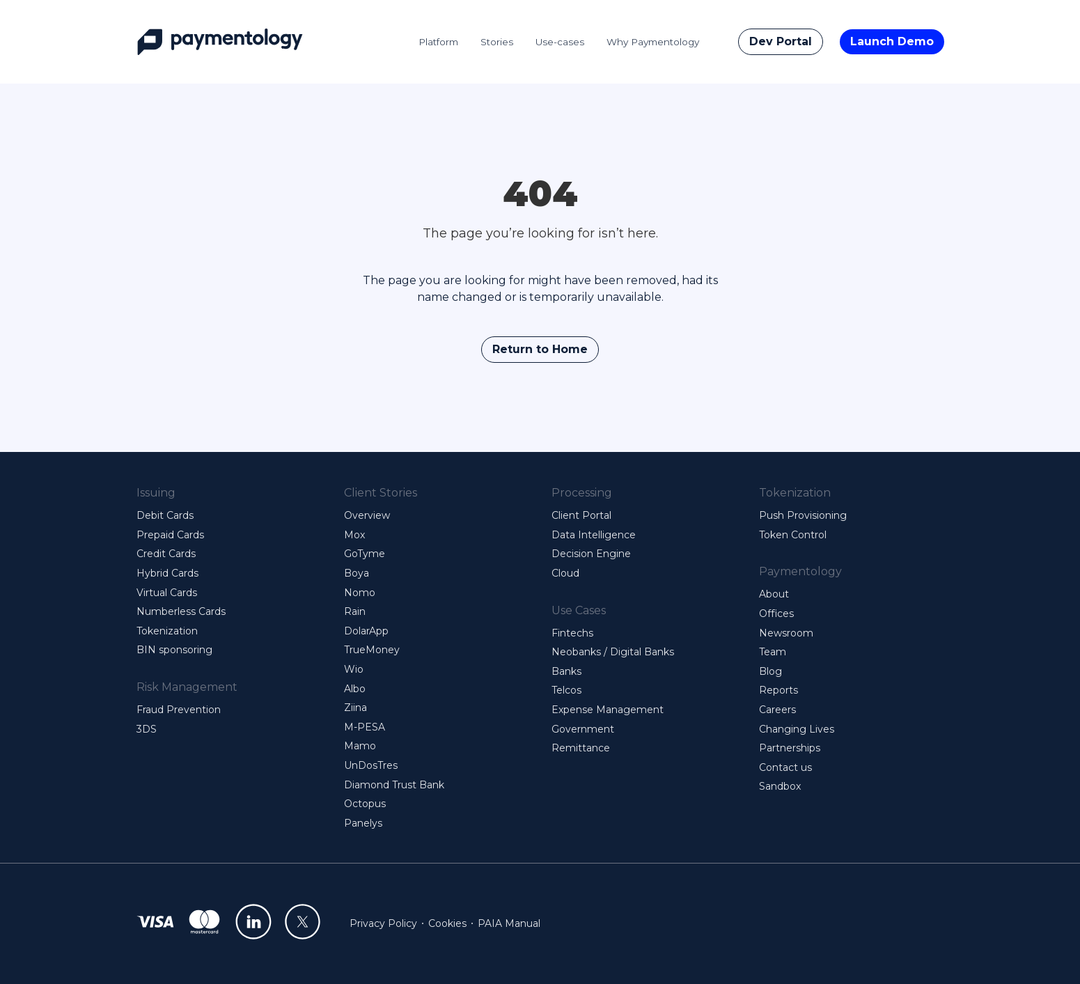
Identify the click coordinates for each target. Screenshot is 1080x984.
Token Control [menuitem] (793, 535)
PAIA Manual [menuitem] (509, 923)
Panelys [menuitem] (363, 823)
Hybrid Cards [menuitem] (167, 573)
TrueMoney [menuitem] (372, 649)
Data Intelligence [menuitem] (593, 535)
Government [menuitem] (582, 729)
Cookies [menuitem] (447, 923)
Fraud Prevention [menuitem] (178, 709)
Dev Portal (780, 41)
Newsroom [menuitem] (786, 633)
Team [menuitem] (772, 652)
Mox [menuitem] (354, 535)
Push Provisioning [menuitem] (803, 515)
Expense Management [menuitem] (607, 709)
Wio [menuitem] (353, 669)
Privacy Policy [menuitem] (383, 923)
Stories (496, 41)
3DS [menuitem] (146, 729)
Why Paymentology (652, 41)
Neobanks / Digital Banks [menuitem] (612, 652)
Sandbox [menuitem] (780, 786)
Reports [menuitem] (778, 690)
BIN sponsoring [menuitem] (174, 649)
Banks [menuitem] (566, 671)
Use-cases (559, 41)
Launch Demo (892, 41)
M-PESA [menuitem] (364, 727)
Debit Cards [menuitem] (165, 515)
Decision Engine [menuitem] (591, 553)
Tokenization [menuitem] (167, 631)
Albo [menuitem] (355, 688)
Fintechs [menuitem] (572, 633)
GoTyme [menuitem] (364, 553)
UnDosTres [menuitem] (371, 765)
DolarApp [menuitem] (366, 631)
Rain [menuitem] (355, 611)
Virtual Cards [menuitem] (166, 592)
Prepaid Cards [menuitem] (170, 535)
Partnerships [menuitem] (789, 748)
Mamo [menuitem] (360, 746)
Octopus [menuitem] (365, 803)
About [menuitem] (774, 594)
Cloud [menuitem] (565, 573)
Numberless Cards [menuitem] (181, 611)
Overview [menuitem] (367, 515)
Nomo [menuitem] (359, 592)
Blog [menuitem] (770, 671)
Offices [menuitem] (776, 613)
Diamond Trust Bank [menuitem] (394, 785)
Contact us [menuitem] (785, 767)
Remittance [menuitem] (580, 748)
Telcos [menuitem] (566, 690)
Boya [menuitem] (356, 573)
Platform (438, 41)
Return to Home (540, 349)
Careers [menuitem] (777, 709)
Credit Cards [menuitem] (166, 553)
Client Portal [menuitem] (581, 515)
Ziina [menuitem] (355, 707)
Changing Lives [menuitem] (796, 729)
